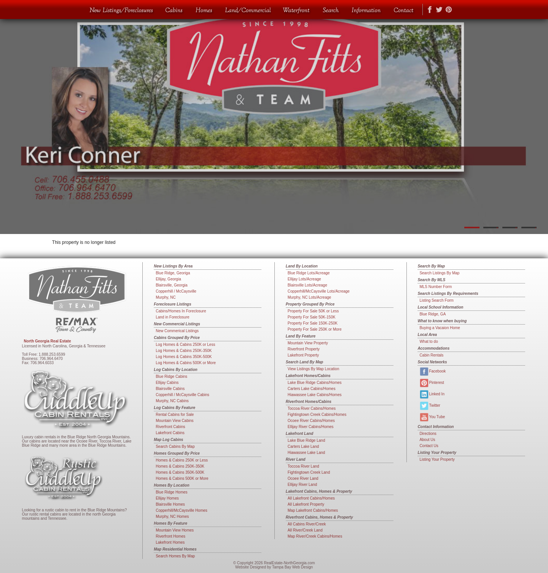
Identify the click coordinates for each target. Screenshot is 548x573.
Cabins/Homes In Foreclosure (181, 311)
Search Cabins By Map (175, 446)
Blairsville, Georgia (171, 285)
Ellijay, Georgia (168, 279)
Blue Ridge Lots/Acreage (309, 273)
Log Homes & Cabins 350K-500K (184, 357)
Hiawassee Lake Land (306, 452)
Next (538, 117)
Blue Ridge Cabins (171, 376)
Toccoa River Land (303, 466)
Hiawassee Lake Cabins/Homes (315, 395)
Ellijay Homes (167, 498)
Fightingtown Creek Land (309, 472)
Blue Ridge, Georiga (173, 273)
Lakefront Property (303, 355)
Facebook (432, 371)
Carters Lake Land (303, 446)
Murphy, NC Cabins (172, 401)
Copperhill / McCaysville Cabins (182, 395)
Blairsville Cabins (170, 389)
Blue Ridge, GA (432, 314)
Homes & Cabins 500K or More (182, 478)
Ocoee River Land (303, 478)
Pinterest (431, 383)
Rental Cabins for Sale (175, 414)
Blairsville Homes (170, 504)
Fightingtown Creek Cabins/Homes (317, 414)
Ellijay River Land (302, 484)
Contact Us (428, 446)
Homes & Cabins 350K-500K (180, 472)
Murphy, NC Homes (172, 516)
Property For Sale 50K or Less (313, 311)
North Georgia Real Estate (47, 341)
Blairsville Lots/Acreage (307, 285)
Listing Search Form (436, 300)
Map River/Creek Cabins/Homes (315, 536)
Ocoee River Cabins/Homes (311, 421)
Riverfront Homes (170, 536)
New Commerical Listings (177, 331)
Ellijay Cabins (167, 382)
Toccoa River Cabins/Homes (312, 408)
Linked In (431, 394)
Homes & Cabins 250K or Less (182, 460)
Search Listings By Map (439, 273)
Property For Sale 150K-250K (313, 323)
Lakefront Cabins (170, 433)
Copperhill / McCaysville (176, 291)
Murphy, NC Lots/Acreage (309, 297)
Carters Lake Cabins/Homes (312, 389)
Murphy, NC (166, 297)
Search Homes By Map (175, 556)
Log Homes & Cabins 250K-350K (184, 351)
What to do (428, 341)
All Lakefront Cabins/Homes (311, 498)
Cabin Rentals (431, 355)
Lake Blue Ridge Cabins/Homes (315, 382)
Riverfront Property (304, 349)
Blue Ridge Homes (171, 492)
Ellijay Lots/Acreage (304, 279)
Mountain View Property (308, 343)
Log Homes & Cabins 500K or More (186, 363)
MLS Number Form (435, 287)
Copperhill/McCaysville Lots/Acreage (319, 291)
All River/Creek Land (305, 530)
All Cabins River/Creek (307, 524)
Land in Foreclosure (172, 317)
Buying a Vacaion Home (439, 328)
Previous (9, 117)
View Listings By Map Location (313, 369)
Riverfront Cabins (170, 427)
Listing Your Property (436, 459)
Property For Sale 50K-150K (312, 317)
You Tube (432, 417)
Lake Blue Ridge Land (306, 440)
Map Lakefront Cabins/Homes (313, 510)
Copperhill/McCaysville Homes (181, 510)
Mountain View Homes (175, 530)
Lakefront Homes (170, 542)
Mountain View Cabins (174, 421)
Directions (427, 433)
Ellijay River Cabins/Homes (311, 427)
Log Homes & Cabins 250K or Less (185, 344)
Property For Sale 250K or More (315, 329)
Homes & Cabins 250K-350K (180, 466)
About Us (427, 440)
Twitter (429, 406)
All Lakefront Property (306, 504)
